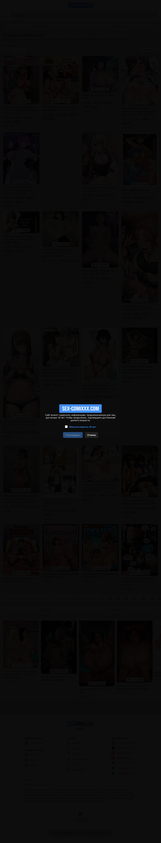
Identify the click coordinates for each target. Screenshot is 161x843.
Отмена (91, 435)
